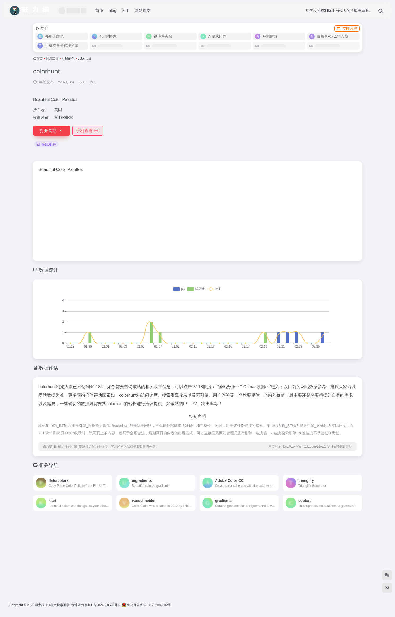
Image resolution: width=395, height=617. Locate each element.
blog (112, 10)
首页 (99, 10)
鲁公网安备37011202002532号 (146, 605)
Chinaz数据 (254, 386)
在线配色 (68, 58)
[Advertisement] (309, 104)
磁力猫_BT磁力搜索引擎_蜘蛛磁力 (59, 605)
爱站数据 (227, 386)
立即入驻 (347, 28)
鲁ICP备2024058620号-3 (102, 605)
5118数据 (202, 386)
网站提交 (143, 10)
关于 (125, 10)
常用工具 (52, 58)
